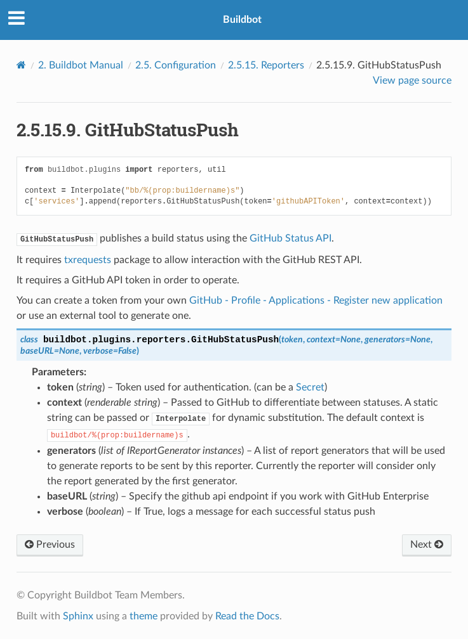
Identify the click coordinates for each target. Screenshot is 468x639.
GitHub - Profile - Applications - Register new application (316, 300)
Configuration (175, 65)
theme (143, 616)
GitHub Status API (290, 238)
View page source (412, 80)
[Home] (21, 65)
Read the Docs (247, 616)
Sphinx (78, 616)
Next (426, 544)
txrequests (87, 260)
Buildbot (242, 20)
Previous (50, 544)
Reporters (266, 65)
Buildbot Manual (80, 65)
